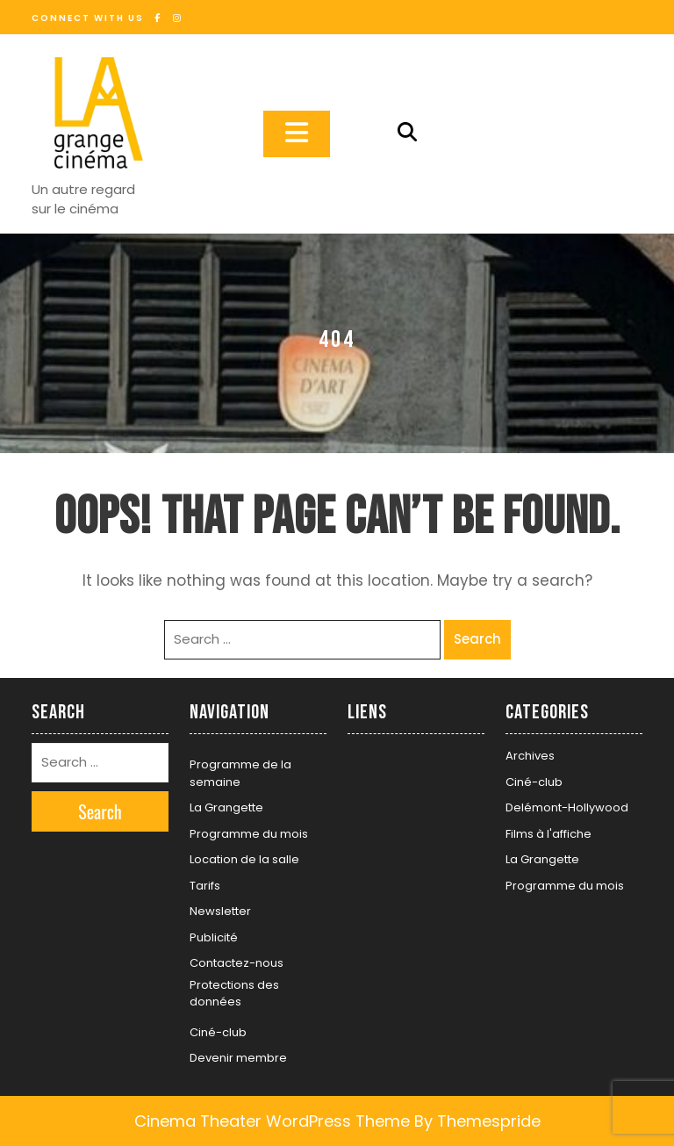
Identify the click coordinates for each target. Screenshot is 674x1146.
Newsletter (220, 911)
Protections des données (234, 994)
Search (477, 639)
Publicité (214, 937)
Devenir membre (238, 1057)
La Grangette (226, 807)
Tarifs (205, 885)
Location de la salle (244, 859)
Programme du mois (249, 833)
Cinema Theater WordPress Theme (272, 1121)
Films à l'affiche (549, 833)
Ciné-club (218, 1032)
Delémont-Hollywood (567, 807)
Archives (530, 755)
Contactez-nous (236, 963)
